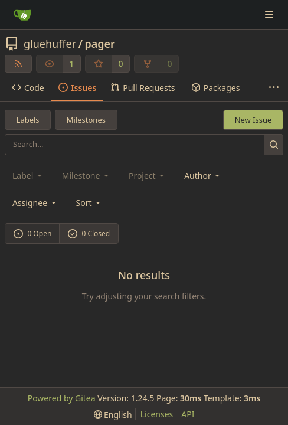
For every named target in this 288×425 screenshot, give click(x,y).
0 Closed (89, 233)
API (187, 414)
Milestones (86, 120)
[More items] (273, 88)
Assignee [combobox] (35, 202)
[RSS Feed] (18, 64)
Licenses (157, 414)
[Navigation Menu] (270, 14)
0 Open (33, 233)
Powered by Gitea (62, 398)
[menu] (89, 203)
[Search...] (273, 144)
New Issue (253, 120)
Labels (28, 120)
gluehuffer (50, 44)
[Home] (22, 14)
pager (99, 44)
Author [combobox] (202, 175)
